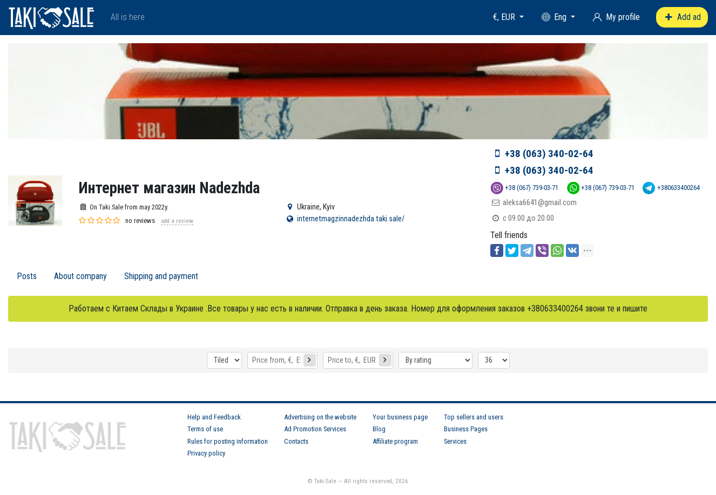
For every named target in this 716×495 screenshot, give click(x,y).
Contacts (296, 441)
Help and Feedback (214, 417)
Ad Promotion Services (315, 429)
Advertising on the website (320, 417)
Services (455, 441)
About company (80, 276)
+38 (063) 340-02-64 (549, 153)
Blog (379, 429)
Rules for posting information (227, 441)
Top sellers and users (473, 417)
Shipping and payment (161, 276)
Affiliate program (395, 441)
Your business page (400, 417)
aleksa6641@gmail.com (540, 202)
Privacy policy (206, 453)
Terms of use (205, 429)
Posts (27, 276)
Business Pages (466, 429)
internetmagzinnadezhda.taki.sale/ (350, 218)
